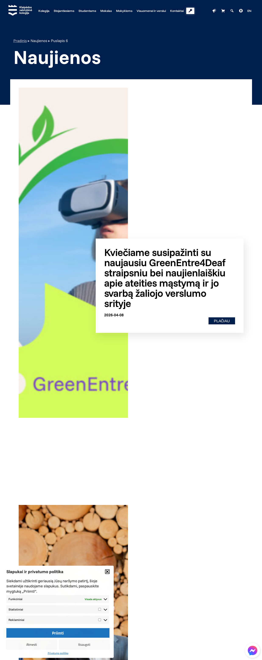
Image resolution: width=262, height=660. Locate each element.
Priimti (58, 633)
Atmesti (31, 644)
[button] (107, 572)
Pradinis (20, 40)
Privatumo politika (58, 653)
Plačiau (222, 320)
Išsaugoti (84, 644)
